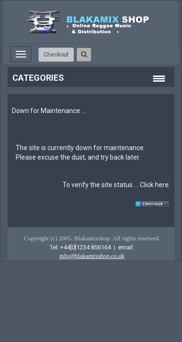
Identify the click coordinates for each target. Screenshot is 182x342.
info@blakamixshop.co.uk (92, 255)
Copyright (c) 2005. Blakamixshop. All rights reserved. (92, 238)
